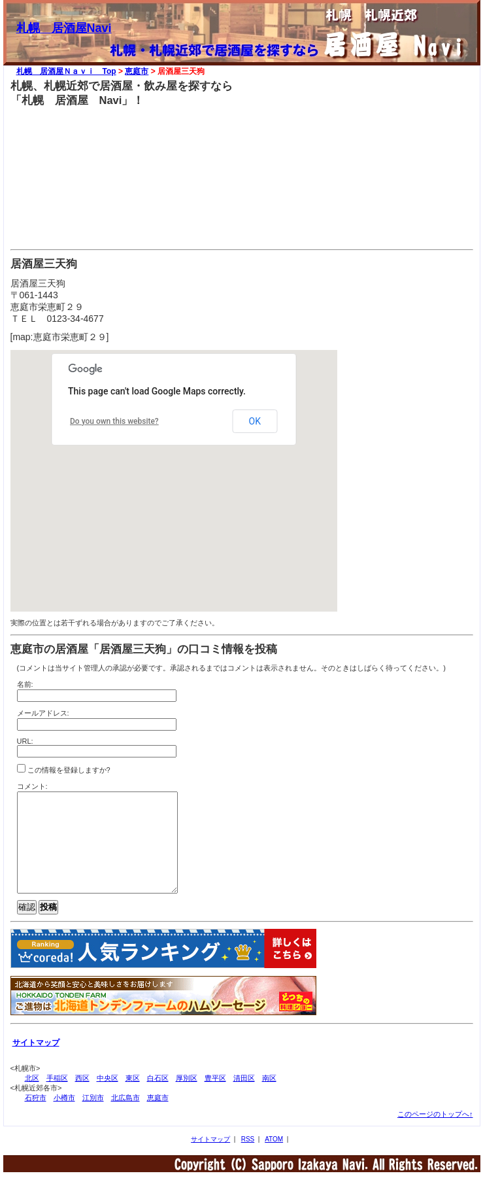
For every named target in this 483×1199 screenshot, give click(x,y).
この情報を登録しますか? (63, 769)
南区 (269, 1098)
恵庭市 (136, 71)
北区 (32, 1098)
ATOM (274, 1158)
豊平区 (215, 1098)
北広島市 (125, 1117)
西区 (82, 1098)
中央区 (107, 1098)
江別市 (93, 1117)
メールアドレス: (43, 713)
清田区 (244, 1098)
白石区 (158, 1098)
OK (255, 421)
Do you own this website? (114, 421)
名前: (25, 684)
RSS (248, 1158)
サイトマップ (210, 1158)
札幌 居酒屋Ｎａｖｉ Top (66, 71)
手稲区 (57, 1098)
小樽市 (64, 1117)
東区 (132, 1098)
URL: (25, 741)
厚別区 (186, 1098)
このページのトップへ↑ (435, 1134)
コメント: (32, 786)
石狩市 (35, 1117)
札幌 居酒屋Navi (64, 28)
